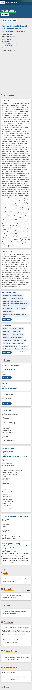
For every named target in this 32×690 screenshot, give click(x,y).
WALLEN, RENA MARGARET (11, 388)
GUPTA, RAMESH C (8, 370)
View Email (6, 377)
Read (6, 320)
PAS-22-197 (5, 453)
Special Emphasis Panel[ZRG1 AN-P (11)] (14, 456)
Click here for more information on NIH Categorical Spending (14, 547)
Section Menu (9, 20)
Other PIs (5, 48)
